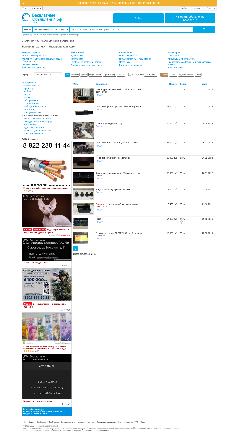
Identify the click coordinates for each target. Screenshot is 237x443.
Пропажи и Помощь (33, 133)
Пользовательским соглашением (66, 430)
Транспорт (29, 88)
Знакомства (30, 109)
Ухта (25, 8)
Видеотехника (77, 52)
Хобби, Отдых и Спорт (35, 106)
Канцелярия (174, 52)
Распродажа (40, 229)
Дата (204, 84)
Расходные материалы (130, 65)
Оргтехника (124, 62)
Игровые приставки (128, 55)
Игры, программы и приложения (135, 59)
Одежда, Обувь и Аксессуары (38, 121)
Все (67, 75)
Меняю (121, 75)
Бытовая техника (30, 64)
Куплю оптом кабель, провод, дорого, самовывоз (45, 188)
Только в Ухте (136, 75)
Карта (198, 75)
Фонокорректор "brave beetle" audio (113, 158)
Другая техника (175, 67)
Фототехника (77, 59)
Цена (171, 84)
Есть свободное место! (33, 409)
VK (136, 422)
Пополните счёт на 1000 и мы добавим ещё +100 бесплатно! (118, 2)
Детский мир (30, 124)
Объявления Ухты (30, 41)
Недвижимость (31, 85)
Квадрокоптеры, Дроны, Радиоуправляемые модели (189, 63)
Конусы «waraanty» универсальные (113, 189)
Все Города (41, 422)
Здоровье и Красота (34, 127)
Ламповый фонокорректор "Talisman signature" (118, 106)
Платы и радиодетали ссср (109, 123)
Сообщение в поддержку (106, 422)
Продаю (75, 75)
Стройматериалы (32, 103)
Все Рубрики (28, 422)
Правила (80, 422)
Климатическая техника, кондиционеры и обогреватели (42, 60)
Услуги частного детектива (35, 263)
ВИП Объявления (30, 139)
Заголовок (101, 84)
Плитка (173, 75)
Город (183, 84)
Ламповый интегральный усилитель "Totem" (117, 142)
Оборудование (31, 100)
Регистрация (196, 8)
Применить (150, 75)
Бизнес (27, 97)
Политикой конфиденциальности (95, 430)
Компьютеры (125, 52)
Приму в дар (109, 75)
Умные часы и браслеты (34, 55)
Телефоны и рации (31, 52)
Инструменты (174, 55)
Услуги (27, 94)
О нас (142, 422)
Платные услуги (68, 422)
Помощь (90, 422)
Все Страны (54, 422)
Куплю (84, 75)
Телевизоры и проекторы (34, 67)
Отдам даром (95, 75)
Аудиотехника (77, 55)
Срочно (27, 229)
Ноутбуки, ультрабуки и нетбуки (86, 62)
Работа (27, 91)
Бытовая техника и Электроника (58, 41)
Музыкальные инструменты (181, 59)
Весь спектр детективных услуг (37, 401)
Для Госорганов (126, 422)
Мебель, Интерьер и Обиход (38, 118)
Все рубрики (29, 82)
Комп (98, 219)
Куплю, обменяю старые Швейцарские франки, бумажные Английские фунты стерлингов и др (44, 347)
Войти (184, 8)
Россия (36, 8)
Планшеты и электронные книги (86, 65)
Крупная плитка (186, 75)
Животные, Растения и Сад (37, 130)
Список (164, 75)
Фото (75, 84)
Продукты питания (33, 112)
